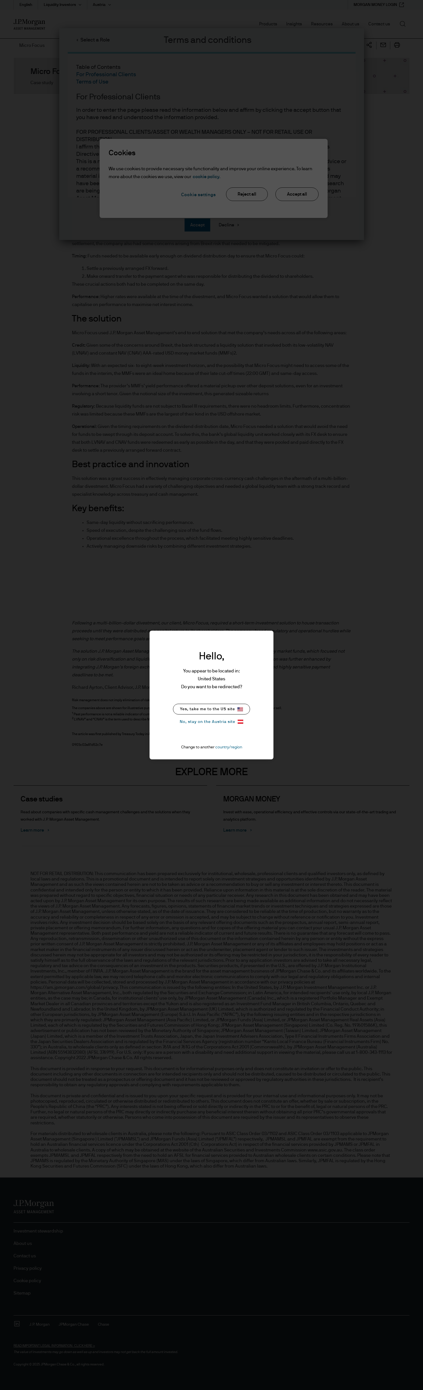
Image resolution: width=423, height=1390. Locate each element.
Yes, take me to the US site (211, 709)
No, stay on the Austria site (211, 722)
